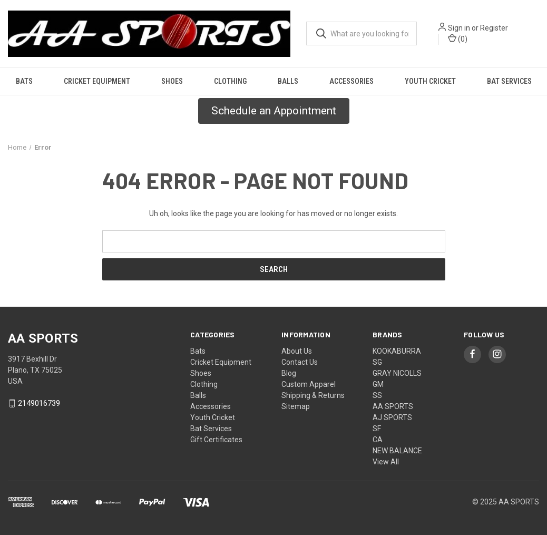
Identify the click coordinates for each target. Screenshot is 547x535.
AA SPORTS (393, 406)
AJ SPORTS (392, 417)
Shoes (172, 81)
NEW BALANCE (397, 450)
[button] (273, 111)
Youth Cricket (430, 81)
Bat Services (509, 81)
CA (378, 439)
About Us (296, 351)
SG (377, 362)
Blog (288, 373)
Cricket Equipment (97, 81)
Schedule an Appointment (273, 110)
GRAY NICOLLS (397, 373)
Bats (24, 81)
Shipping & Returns (313, 395)
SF (377, 428)
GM (378, 384)
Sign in (459, 28)
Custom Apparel (308, 384)
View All (386, 462)
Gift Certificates (216, 439)
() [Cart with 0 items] (457, 38)
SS (377, 395)
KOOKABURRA (397, 351)
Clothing (230, 81)
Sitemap (295, 406)
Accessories (351, 81)
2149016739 (39, 403)
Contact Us (299, 362)
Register (494, 28)
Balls (288, 81)
